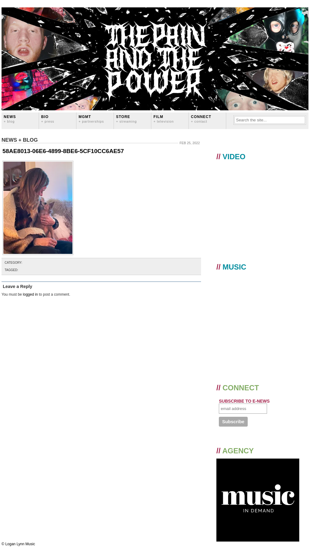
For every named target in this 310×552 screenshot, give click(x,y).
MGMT (91, 119)
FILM (163, 119)
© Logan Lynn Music (18, 544)
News (10, 119)
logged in (30, 294)
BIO (47, 119)
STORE (126, 119)
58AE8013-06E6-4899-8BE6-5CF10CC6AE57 (63, 151)
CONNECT (201, 119)
